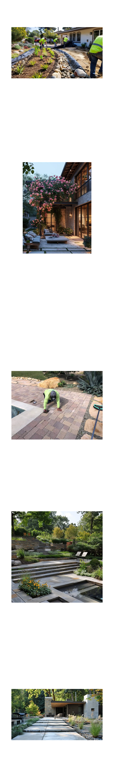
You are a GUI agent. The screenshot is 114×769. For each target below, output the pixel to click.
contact (74, 315)
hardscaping (19, 458)
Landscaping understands (16, 362)
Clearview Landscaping (84, 298)
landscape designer (16, 308)
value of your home (87, 671)
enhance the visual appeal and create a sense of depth (78, 142)
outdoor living (25, 304)
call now (102, 763)
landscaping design (12, 137)
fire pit (96, 352)
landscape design (38, 106)
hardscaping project (34, 658)
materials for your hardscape (20, 149)
